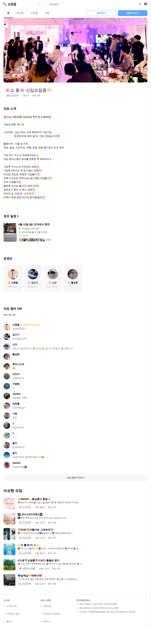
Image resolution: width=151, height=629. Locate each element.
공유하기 (101, 13)
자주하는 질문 (12, 614)
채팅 (47, 13)
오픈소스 (47, 621)
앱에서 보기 (133, 13)
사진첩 (34, 13)
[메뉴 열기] (145, 4)
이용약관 (47, 606)
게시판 (20, 13)
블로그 (9, 621)
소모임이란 (11, 606)
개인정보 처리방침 (51, 614)
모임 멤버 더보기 (75, 477)
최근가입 (9, 315)
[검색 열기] (139, 4)
